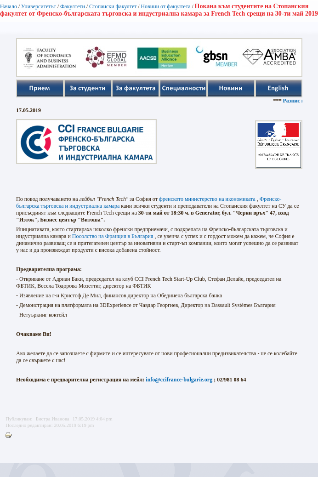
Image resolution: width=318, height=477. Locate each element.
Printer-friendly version (11, 436)
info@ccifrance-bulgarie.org (179, 379)
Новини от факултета (165, 6)
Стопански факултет (113, 6)
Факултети (72, 6)
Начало (8, 6)
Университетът (38, 6)
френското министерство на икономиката (207, 199)
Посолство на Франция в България (112, 236)
